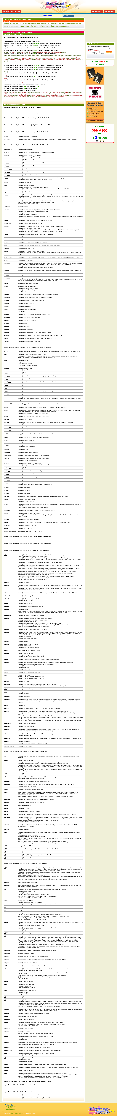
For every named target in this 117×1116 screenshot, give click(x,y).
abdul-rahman (28, 55)
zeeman (9, 52)
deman (5, 52)
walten (28, 92)
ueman (19, 52)
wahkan (9, 92)
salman (56, 55)
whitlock (31, 75)
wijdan (30, 95)
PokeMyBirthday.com (11, 1108)
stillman (25, 61)
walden (16, 92)
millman (40, 61)
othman (48, 55)
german (5, 58)
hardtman (14, 58)
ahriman (23, 57)
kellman (81, 59)
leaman (44, 58)
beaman (53, 61)
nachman (69, 58)
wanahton (39, 92)
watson (81, 92)
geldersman (73, 55)
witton (5, 96)
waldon (20, 92)
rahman (52, 55)
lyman (44, 61)
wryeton (39, 96)
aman (22, 55)
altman (46, 57)
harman (19, 58)
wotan (31, 96)
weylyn (16, 95)
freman (35, 52)
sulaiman (60, 55)
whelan (19, 82)
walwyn (35, 92)
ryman (28, 61)
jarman (9, 61)
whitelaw (6, 71)
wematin (63, 94)
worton (27, 96)
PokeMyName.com (11, 1106)
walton (31, 92)
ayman (33, 55)
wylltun (46, 96)
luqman (37, 55)
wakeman (63, 52)
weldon (45, 94)
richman (33, 61)
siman (68, 55)
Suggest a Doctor (10, 1109)
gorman (10, 58)
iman (5, 55)
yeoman (17, 61)
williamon (44, 95)
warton (62, 92)
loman (52, 58)
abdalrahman (35, 57)
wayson (33, 94)
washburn (70, 92)
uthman (9, 57)
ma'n (41, 55)
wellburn (50, 94)
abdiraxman (18, 55)
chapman (48, 61)
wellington (54, 94)
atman (26, 57)
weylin (12, 95)
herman (32, 58)
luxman (56, 58)
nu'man (44, 55)
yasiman (8, 55)
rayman (9, 59)
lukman (5, 57)
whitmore (40, 75)
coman (59, 57)
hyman (5, 61)
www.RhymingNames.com (17, 1113)
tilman (21, 61)
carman (30, 57)
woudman (79, 55)
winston (69, 95)
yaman (65, 55)
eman (26, 52)
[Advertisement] (26, 100)
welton (59, 94)
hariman (13, 61)
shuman (13, 55)
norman (74, 58)
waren (51, 92)
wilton (60, 95)
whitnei (44, 75)
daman (62, 57)
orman (36, 61)
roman (34, 59)
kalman (40, 58)
